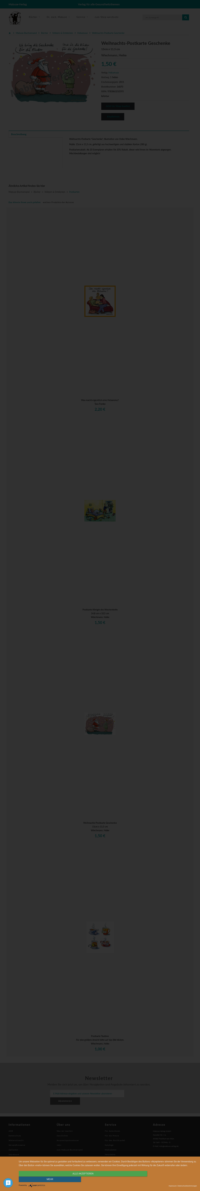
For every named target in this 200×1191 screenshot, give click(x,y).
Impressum (173, 1186)
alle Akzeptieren (81, 1179)
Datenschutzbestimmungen (187, 1186)
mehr (170, 1179)
